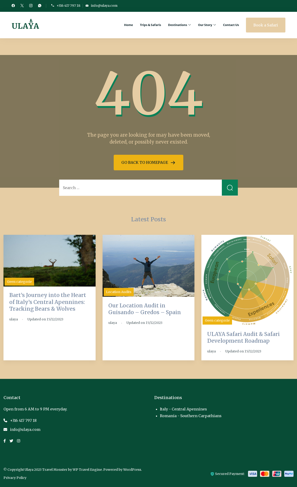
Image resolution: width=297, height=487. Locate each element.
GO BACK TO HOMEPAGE (145, 162)
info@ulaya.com (104, 5)
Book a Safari (265, 25)
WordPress (132, 470)
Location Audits (118, 292)
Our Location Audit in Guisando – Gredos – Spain (144, 309)
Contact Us (231, 25)
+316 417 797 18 (68, 5)
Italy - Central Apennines (183, 409)
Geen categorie (19, 282)
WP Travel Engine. (88, 470)
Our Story (205, 25)
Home (128, 25)
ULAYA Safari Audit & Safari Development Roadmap (243, 337)
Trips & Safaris (150, 25)
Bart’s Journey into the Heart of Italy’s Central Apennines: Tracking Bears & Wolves (47, 302)
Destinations (177, 25)
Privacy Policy (14, 478)
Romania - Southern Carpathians (191, 415)
